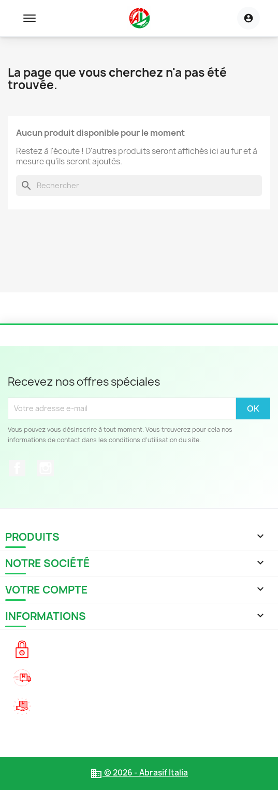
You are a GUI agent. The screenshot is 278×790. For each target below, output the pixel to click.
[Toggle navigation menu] (29, 18)
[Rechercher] (139, 185)
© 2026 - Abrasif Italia (139, 772)
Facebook (17, 468)
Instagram (45, 468)
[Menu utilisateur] (248, 18)
